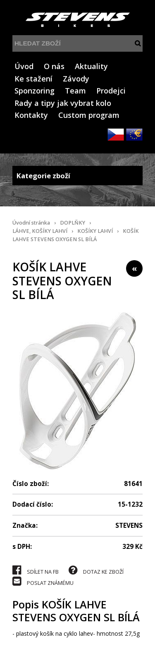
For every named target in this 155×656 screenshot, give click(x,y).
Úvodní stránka (31, 222)
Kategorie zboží (77, 175)
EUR (134, 134)
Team (75, 91)
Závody (76, 79)
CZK (115, 134)
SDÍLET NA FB (35, 570)
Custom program (88, 115)
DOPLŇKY (72, 222)
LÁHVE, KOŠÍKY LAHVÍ (39, 231)
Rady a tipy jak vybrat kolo (62, 103)
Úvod (23, 66)
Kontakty (31, 115)
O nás (54, 66)
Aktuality (91, 66)
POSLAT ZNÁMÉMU (43, 581)
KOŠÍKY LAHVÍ (95, 231)
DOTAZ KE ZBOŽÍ (96, 570)
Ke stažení (33, 79)
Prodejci (111, 91)
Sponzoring (34, 91)
